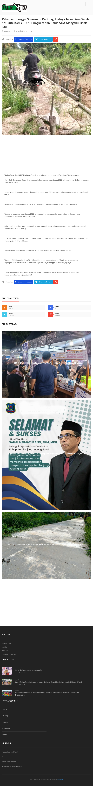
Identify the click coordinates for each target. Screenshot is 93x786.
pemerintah (18, 668)
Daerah (4, 709)
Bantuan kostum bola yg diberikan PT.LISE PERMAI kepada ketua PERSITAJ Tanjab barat (47, 693)
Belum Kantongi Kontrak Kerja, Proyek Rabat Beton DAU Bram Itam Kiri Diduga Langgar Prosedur (46, 544)
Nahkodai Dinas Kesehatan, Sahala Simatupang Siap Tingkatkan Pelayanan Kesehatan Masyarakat (46, 454)
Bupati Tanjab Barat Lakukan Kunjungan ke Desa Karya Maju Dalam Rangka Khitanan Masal (48, 682)
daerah (17, 680)
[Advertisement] (46, 156)
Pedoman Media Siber (9, 654)
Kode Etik (5, 651)
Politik (4, 735)
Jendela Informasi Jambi (10, 752)
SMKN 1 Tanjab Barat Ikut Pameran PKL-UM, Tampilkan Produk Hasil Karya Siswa (46, 363)
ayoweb (60, 779)
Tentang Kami (6, 643)
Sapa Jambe (6, 757)
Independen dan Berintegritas (12, 766)
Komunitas (6, 728)
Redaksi (4, 647)
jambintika (21, 31)
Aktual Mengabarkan (9, 762)
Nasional (5, 722)
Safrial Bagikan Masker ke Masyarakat (28, 670)
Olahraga (5, 716)
